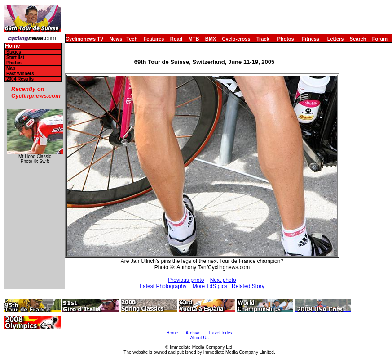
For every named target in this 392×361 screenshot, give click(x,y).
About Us (199, 337)
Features (154, 38)
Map (10, 68)
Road (176, 38)
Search (358, 38)
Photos (285, 38)
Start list (15, 57)
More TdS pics (210, 286)
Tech (131, 38)
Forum (380, 38)
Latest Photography (163, 286)
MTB (194, 38)
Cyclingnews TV (84, 38)
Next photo (223, 280)
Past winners (20, 73)
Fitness (310, 38)
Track (262, 38)
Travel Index (220, 332)
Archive (192, 332)
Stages (13, 52)
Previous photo (186, 280)
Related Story (248, 286)
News (116, 38)
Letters (335, 38)
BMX (210, 38)
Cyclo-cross (236, 38)
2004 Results (20, 79)
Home (12, 46)
